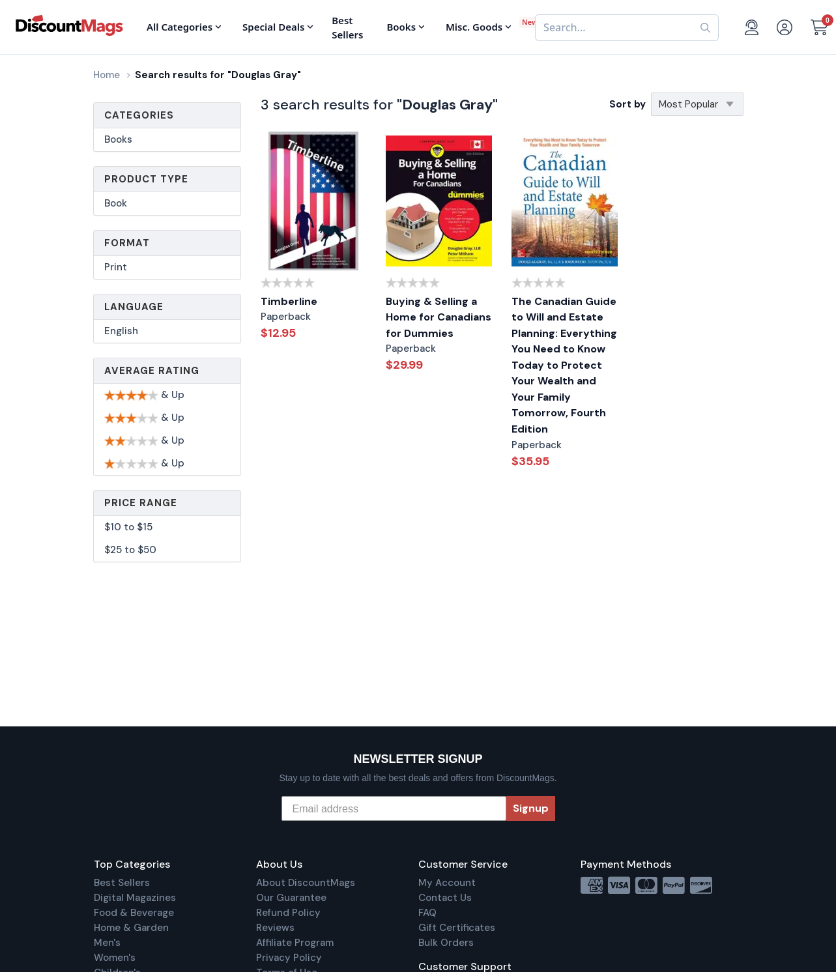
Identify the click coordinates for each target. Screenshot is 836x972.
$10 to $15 (128, 527)
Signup (531, 808)
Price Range (140, 502)
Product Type (146, 179)
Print (115, 267)
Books (118, 139)
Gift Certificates (456, 927)
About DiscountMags (305, 882)
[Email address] (393, 808)
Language (134, 306)
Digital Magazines (135, 897)
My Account (447, 882)
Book (115, 203)
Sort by (627, 104)
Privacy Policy (289, 957)
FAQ (427, 912)
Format (127, 243)
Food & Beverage (134, 912)
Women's (115, 957)
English (121, 330)
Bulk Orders (446, 942)
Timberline (289, 301)
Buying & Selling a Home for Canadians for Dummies (438, 317)
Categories (139, 115)
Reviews (275, 927)
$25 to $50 (130, 549)
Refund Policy (288, 912)
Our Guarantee (291, 897)
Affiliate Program (295, 942)
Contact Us (445, 897)
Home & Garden (131, 927)
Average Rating (151, 370)
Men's (107, 942)
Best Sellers (122, 882)
